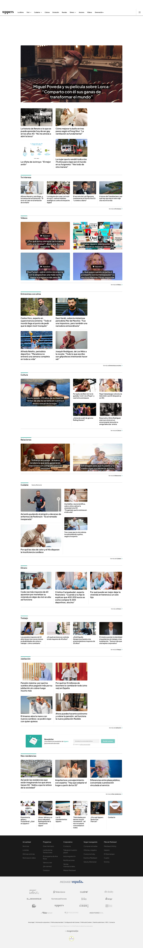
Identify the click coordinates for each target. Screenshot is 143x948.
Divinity (107, 862)
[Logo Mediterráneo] (96, 912)
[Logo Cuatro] (84, 891)
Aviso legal (31, 922)
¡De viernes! (47, 866)
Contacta (67, 846)
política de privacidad (85, 744)
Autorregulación (69, 856)
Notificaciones (69, 860)
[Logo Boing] (84, 898)
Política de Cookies (86, 922)
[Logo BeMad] (34, 905)
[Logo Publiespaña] (71, 912)
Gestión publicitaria (98, 922)
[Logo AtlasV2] (46, 913)
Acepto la (82, 744)
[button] (45, 236)
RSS (107, 922)
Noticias (26, 846)
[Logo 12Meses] (109, 905)
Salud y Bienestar (37, 485)
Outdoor (46, 870)
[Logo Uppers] (59, 905)
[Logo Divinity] (109, 891)
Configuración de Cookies (71, 922)
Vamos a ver (47, 862)
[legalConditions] (73, 744)
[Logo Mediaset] (71, 883)
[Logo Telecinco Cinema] (84, 906)
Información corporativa (42, 922)
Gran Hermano (48, 846)
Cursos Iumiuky (89, 854)
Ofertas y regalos (90, 850)
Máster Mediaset (69, 870)
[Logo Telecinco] (59, 891)
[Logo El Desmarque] (34, 899)
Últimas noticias (29, 854)
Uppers (107, 850)
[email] (86, 741)
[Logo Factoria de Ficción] (59, 898)
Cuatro (106, 858)
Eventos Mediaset (90, 858)
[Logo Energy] (108, 898)
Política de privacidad (57, 922)
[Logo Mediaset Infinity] (34, 891)
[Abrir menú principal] (140, 12)
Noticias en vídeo (29, 858)
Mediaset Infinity (110, 846)
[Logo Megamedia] (72, 931)
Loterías (26, 850)
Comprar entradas (90, 846)
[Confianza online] (71, 940)
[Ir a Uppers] (8, 12)
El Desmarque (109, 854)
